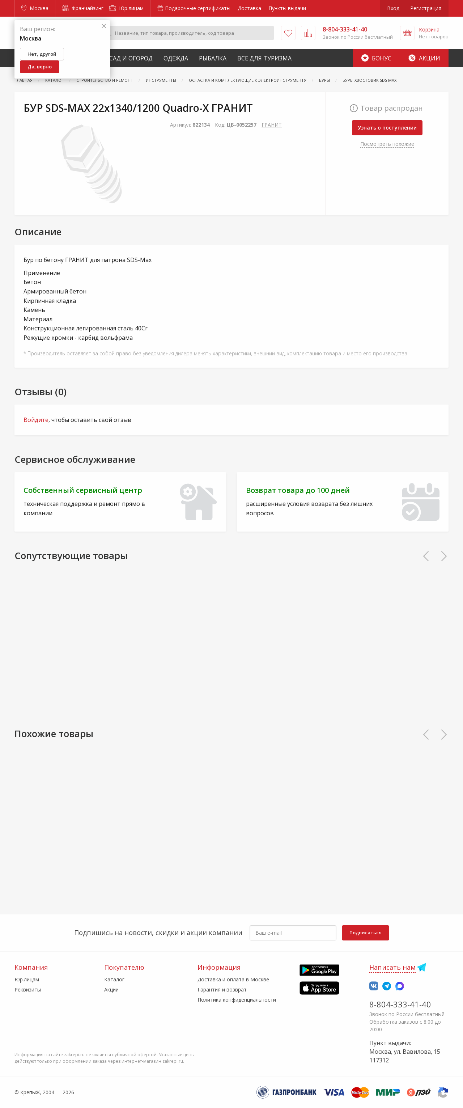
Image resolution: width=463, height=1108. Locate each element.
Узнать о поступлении (387, 127)
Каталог (114, 979)
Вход (393, 8)
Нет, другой (41, 54)
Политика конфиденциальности (236, 999)
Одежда (175, 58)
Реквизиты (27, 989)
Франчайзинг (82, 8)
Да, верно (39, 66)
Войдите (36, 420)
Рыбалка (212, 58)
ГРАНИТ (272, 124)
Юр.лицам (126, 8)
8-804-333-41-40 (400, 1004)
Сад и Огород (131, 58)
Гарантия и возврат (222, 989)
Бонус (376, 58)
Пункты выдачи (287, 8)
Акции (424, 58)
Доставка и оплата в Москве (233, 979)
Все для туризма (264, 58)
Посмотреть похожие (387, 143)
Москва (34, 8)
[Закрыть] (103, 26)
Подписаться (365, 932)
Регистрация (425, 8)
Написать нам (392, 967)
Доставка (249, 8)
